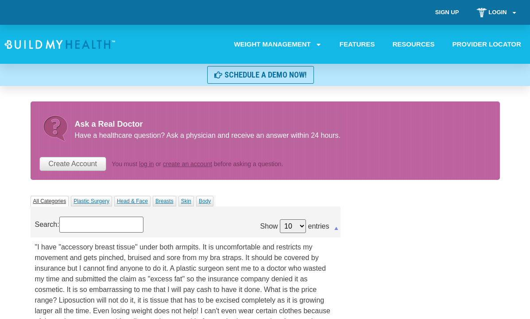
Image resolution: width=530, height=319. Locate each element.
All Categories (49, 201)
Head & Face (132, 201)
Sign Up (446, 12)
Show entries (294, 226)
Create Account (73, 163)
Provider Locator (487, 44)
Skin (186, 201)
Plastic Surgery (91, 201)
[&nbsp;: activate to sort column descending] (185, 229)
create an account (187, 163)
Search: (89, 225)
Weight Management (278, 44)
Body (205, 201)
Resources (414, 44)
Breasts (164, 201)
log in (146, 163)
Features (357, 44)
